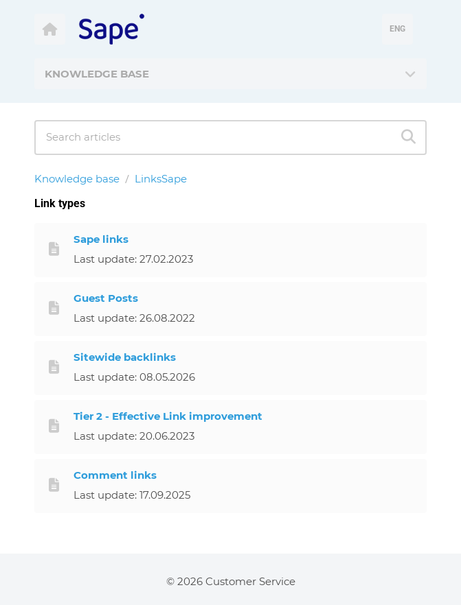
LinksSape (161, 178)
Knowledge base (77, 178)
